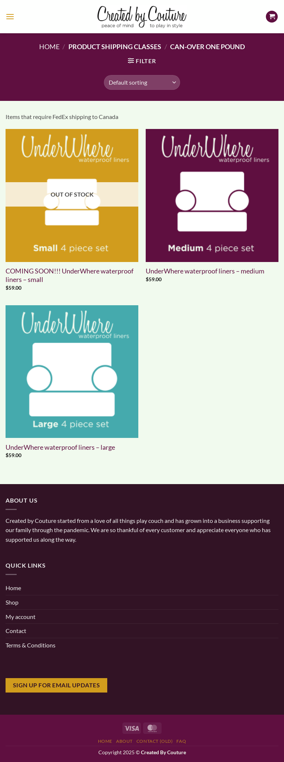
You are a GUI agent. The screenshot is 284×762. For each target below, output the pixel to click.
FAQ (181, 741)
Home (49, 46)
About (124, 741)
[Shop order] (142, 82)
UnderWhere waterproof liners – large (60, 447)
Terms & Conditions (30, 645)
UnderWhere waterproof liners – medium (205, 271)
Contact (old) (154, 741)
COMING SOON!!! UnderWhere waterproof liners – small (69, 275)
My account (21, 616)
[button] (142, 60)
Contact (16, 630)
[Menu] (10, 16)
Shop (12, 602)
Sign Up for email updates (56, 685)
